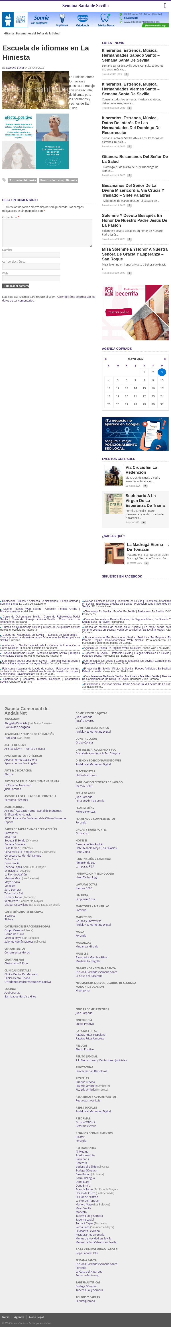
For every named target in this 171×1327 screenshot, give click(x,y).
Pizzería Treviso (85, 1082)
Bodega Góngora (14, 844)
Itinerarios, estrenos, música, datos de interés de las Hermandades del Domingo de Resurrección (131, 125)
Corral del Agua (85, 1178)
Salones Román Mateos (19, 941)
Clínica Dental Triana (17, 978)
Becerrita (10, 837)
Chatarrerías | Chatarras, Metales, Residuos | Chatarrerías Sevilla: (40, 680)
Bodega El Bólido (14, 840)
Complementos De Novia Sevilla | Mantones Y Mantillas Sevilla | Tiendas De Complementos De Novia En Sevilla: (126, 678)
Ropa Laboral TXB (87, 1253)
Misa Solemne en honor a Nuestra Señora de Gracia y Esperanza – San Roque (135, 254)
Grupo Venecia (13, 930)
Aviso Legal (36, 1317)
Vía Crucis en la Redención (141, 470)
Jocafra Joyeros (85, 721)
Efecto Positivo (85, 1024)
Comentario (10, 217)
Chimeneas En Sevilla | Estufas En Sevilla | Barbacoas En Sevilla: (123, 611)
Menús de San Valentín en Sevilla (96, 1242)
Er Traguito (11, 871)
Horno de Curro (14, 934)
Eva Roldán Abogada (17, 727)
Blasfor (8, 774)
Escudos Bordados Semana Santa (96, 972)
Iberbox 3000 (84, 786)
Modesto (9, 886)
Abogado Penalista (16, 723)
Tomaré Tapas (13, 897)
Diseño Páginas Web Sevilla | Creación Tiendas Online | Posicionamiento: (40, 610)
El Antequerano (85, 1301)
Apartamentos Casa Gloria (20, 759)
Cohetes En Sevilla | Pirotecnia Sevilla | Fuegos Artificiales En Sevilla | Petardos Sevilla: (126, 654)
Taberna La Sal (13, 893)
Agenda (19, 1317)
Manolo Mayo (12, 878)
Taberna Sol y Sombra (89, 1216)
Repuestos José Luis (88, 1100)
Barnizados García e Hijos (20, 996)
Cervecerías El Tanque (18, 852)
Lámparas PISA (85, 866)
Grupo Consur (84, 742)
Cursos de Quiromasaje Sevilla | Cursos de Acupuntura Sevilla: (40, 627)
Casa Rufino (11, 848)
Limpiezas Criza (85, 899)
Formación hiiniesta (22, 180)
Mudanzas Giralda (87, 946)
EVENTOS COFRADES (118, 459)
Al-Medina (82, 1151)
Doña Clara (11, 859)
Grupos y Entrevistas (88, 921)
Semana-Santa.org (87, 1275)
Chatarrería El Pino (16, 963)
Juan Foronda (12, 789)
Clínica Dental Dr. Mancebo (21, 974)
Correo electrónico (13, 267)
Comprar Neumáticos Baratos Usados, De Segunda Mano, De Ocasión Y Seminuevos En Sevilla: (126, 621)
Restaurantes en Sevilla (90, 1235)
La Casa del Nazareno (17, 785)
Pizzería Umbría (85, 1089)
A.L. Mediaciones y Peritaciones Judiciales (101, 1060)
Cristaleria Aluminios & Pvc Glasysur (98, 753)
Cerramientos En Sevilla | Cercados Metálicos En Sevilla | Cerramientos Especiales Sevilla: (126, 662)
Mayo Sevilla (12, 882)
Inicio (6, 1317)
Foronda (81, 822)
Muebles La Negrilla (88, 961)
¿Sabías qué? (113, 536)
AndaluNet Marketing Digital (93, 731)
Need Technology (86, 877)
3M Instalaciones (86, 775)
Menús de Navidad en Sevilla (93, 1238)
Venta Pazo (11, 901)
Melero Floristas (86, 811)
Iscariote (9, 915)
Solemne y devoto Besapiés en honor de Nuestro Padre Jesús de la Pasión (134, 220)
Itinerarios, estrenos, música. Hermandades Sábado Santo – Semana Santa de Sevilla (131, 55)
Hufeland (10, 738)
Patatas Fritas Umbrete (90, 1038)
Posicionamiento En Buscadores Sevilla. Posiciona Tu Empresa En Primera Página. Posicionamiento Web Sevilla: (126, 639)
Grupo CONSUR (85, 1122)
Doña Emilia (11, 863)
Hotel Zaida (83, 852)
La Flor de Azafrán (15, 874)
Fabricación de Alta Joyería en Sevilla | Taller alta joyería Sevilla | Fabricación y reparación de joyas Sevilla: (40, 662)
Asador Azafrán (85, 1155)
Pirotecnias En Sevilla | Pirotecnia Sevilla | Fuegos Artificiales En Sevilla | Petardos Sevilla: (126, 670)
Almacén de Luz (85, 863)
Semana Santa (15, 67)
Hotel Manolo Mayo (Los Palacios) (96, 848)
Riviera (8, 919)
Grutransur (83, 833)
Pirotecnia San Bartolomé (91, 1071)
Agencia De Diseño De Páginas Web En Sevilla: (111, 648)
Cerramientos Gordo (17, 952)
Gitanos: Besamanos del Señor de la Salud (31, 33)
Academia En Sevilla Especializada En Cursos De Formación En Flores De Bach (40, 647)
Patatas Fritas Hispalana (91, 1035)
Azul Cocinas (12, 993)
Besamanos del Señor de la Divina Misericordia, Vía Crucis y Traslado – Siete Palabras (133, 190)
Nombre (7, 255)
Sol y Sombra (12, 889)
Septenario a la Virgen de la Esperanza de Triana (145, 501)
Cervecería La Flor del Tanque (22, 855)
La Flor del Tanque (87, 1201)
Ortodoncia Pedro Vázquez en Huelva (27, 982)
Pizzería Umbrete (86, 1086)
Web (5, 279)
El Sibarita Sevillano (16, 905)
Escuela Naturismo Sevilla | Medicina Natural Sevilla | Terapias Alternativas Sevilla (40, 654)
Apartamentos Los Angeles (21, 763)
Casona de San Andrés (90, 844)
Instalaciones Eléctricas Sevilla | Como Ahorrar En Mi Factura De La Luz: (126, 684)
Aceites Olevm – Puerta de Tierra (24, 749)
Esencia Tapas (13, 867)
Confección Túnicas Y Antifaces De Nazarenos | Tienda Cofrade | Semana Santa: (40, 602)
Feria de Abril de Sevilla (90, 801)
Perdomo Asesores (16, 800)
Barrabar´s (11, 833)
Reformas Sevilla (86, 1126)
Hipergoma (83, 990)
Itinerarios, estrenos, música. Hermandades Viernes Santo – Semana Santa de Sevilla (131, 89)
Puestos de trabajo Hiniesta (58, 180)
